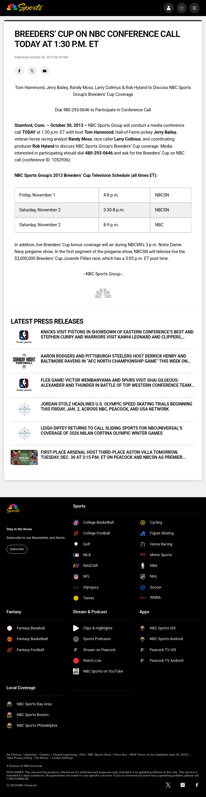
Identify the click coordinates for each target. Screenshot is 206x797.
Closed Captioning (65, 754)
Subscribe (17, 549)
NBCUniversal (33, 766)
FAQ (82, 754)
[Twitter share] (32, 71)
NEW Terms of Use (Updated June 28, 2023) (159, 754)
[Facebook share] (19, 71)
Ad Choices (14, 754)
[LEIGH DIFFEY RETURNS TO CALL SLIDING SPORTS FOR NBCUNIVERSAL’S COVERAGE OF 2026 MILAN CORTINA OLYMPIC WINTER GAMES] (24, 433)
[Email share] (45, 71)
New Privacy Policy (19, 757)
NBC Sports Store (99, 754)
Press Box (120, 754)
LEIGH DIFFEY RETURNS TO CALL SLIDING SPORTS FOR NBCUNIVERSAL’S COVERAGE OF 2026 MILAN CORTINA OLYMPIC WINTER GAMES (111, 431)
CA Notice (41, 757)
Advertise (30, 754)
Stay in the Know (19, 529)
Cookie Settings (62, 757)
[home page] (25, 8)
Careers (45, 754)
